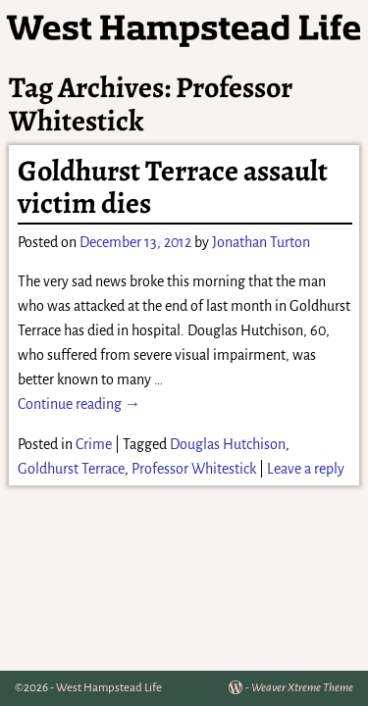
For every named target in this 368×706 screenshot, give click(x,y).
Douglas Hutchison (228, 444)
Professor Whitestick (193, 469)
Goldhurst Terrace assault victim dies (173, 187)
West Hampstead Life (109, 687)
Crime (94, 444)
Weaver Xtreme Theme (302, 687)
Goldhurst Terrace (71, 469)
